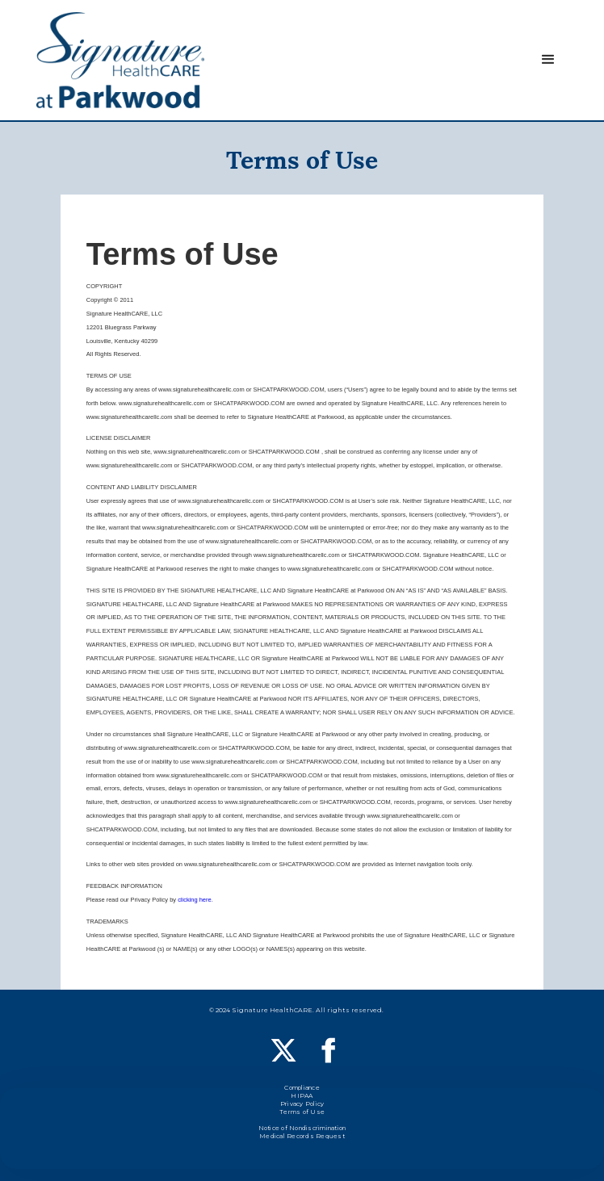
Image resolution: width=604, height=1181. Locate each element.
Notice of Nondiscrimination (302, 1130)
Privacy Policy (302, 1106)
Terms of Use (302, 1114)
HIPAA (301, 1097)
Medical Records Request (302, 1138)
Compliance (302, 1089)
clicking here (195, 899)
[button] (548, 59)
